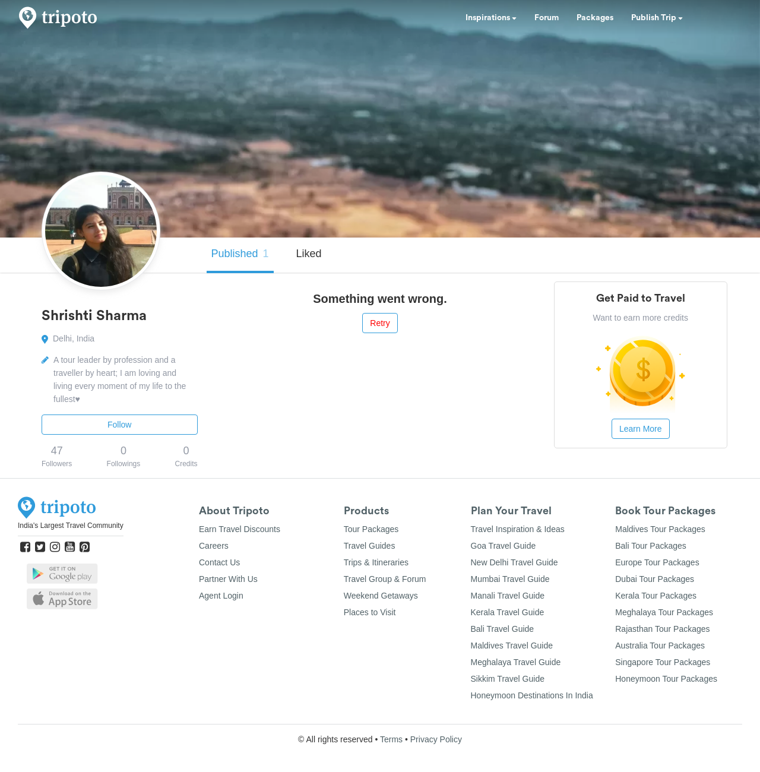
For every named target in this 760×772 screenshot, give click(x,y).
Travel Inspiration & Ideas (518, 529)
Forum (546, 18)
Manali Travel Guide (508, 595)
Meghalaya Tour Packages (664, 612)
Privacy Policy (436, 739)
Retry (380, 323)
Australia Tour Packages (660, 645)
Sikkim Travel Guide (507, 679)
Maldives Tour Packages (660, 529)
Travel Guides (369, 545)
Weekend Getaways (381, 595)
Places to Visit (370, 612)
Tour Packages (371, 529)
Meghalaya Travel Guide (516, 662)
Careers (214, 545)
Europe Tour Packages (657, 562)
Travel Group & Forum (385, 579)
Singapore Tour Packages (662, 662)
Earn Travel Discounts (239, 529)
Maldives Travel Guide (512, 645)
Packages (595, 18)
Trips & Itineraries (376, 562)
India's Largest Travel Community (71, 525)
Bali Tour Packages (650, 545)
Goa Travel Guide (503, 545)
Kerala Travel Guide (507, 612)
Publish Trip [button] (657, 18)
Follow (119, 424)
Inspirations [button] (491, 18)
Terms (391, 739)
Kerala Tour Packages (655, 595)
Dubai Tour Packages (654, 579)
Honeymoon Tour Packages (666, 679)
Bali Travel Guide (502, 629)
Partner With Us (228, 579)
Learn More (640, 429)
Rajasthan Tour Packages (662, 629)
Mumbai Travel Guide (510, 579)
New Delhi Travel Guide (514, 562)
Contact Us (219, 562)
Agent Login (221, 595)
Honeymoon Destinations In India (532, 695)
